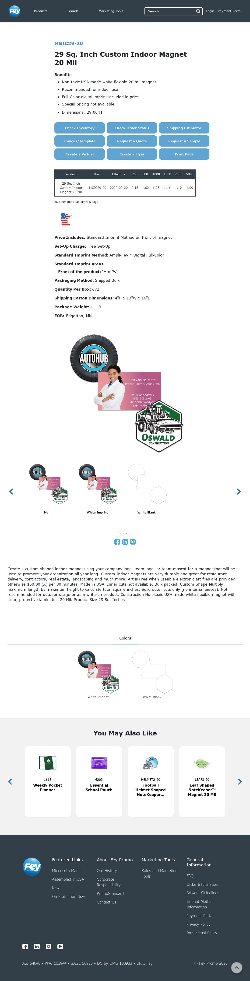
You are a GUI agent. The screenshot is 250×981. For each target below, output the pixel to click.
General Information (199, 862)
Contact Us (106, 902)
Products (40, 11)
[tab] (125, 639)
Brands (73, 11)
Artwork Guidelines (203, 892)
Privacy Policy (199, 924)
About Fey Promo (115, 859)
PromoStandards (111, 893)
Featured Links (67, 859)
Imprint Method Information (200, 904)
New (55, 887)
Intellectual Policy (202, 932)
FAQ (190, 875)
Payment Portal (200, 915)
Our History (107, 870)
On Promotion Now (68, 896)
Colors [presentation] (125, 638)
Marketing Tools (111, 11)
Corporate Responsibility (109, 882)
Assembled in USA (68, 879)
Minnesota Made (66, 870)
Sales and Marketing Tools (159, 873)
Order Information (202, 884)
